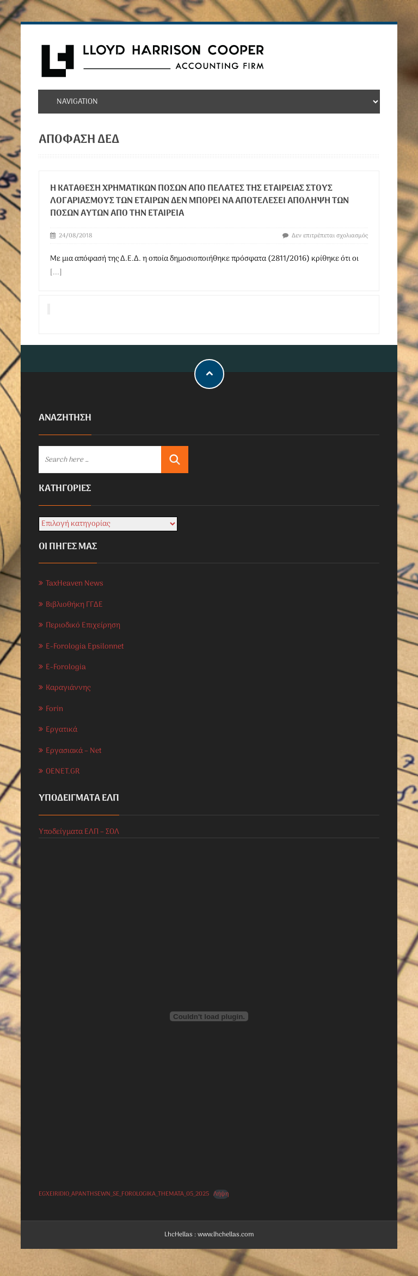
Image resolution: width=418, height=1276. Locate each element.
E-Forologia (66, 667)
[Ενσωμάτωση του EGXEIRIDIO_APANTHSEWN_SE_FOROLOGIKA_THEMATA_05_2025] (209, 1016)
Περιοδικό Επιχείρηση (83, 625)
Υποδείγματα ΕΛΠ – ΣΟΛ (79, 832)
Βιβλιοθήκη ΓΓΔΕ (74, 605)
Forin (54, 709)
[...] (56, 272)
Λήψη (221, 1194)
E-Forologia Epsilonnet (85, 646)
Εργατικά (61, 730)
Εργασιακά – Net (74, 751)
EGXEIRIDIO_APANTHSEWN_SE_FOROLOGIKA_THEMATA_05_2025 (124, 1194)
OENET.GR (62, 771)
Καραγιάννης (68, 688)
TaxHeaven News (74, 583)
